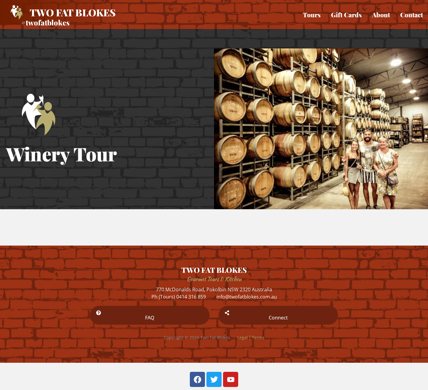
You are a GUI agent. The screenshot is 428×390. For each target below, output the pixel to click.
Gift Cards (346, 14)
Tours (312, 14)
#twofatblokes (45, 22)
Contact (411, 14)
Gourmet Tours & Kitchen (214, 279)
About (381, 14)
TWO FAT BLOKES (214, 270)
